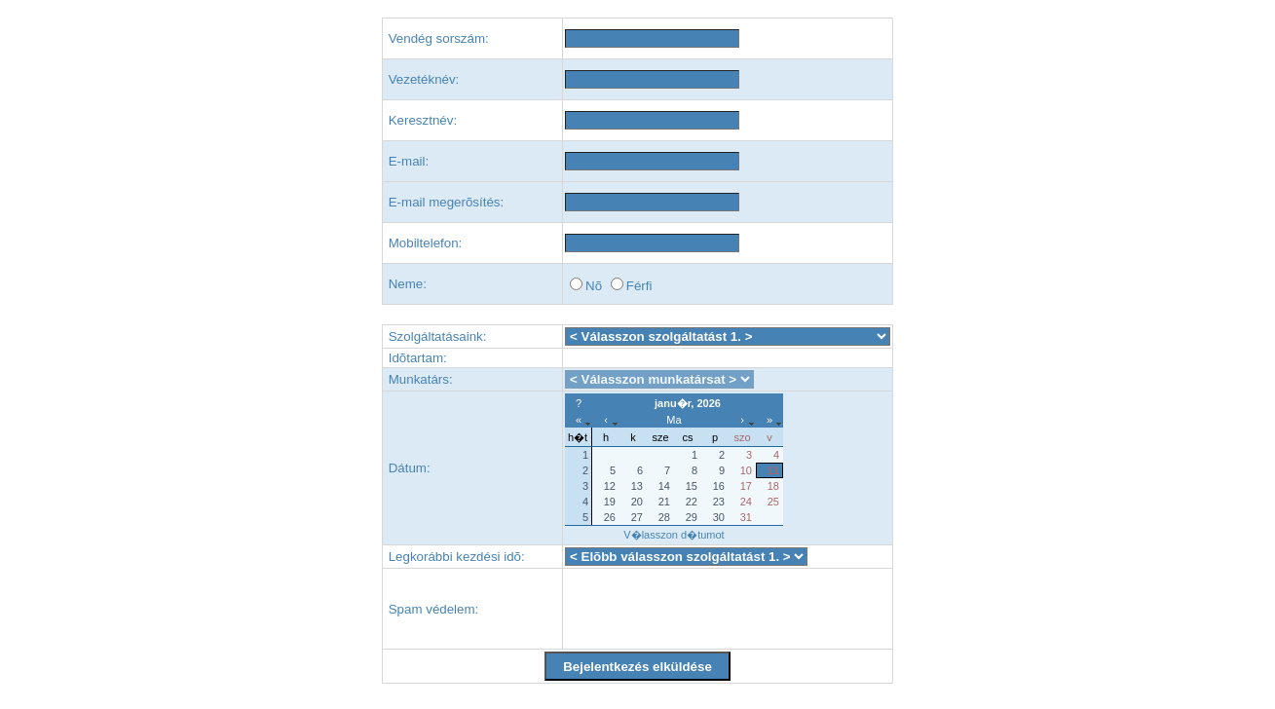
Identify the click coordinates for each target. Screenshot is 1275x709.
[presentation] (713, 609)
